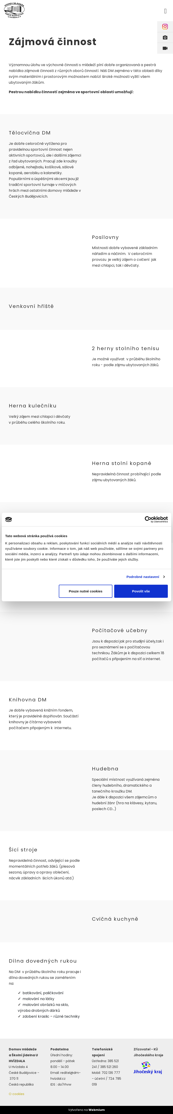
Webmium (97, 1110)
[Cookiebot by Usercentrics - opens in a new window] (148, 519)
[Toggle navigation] (165, 10)
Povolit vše (141, 591)
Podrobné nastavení (142, 577)
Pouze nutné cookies (85, 591)
